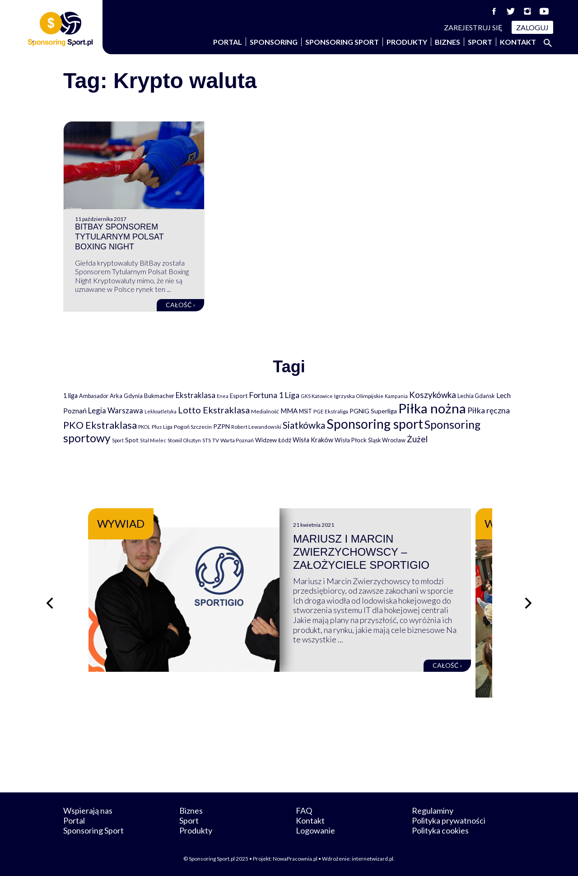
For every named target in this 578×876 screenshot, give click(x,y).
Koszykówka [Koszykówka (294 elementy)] (432, 395)
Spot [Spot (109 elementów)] (132, 440)
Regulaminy (432, 810)
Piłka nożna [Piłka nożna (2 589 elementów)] (432, 408)
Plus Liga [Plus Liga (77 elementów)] (162, 426)
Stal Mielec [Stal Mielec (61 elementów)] (153, 440)
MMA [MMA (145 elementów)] (289, 411)
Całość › (180, 305)
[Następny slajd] (528, 603)
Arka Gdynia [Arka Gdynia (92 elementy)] (126, 395)
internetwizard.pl (372, 858)
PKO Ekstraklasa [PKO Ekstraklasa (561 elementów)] (100, 425)
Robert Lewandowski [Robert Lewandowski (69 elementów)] (256, 427)
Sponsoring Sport (342, 41)
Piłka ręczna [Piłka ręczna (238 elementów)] (488, 410)
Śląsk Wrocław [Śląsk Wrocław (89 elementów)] (387, 440)
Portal (227, 41)
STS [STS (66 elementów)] (206, 440)
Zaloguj (532, 27)
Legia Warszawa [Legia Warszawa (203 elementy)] (115, 410)
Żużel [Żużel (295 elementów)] (417, 439)
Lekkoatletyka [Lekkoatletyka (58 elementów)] (160, 411)
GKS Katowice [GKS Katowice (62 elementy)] (317, 396)
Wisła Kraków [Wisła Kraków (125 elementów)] (313, 440)
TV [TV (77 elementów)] (215, 440)
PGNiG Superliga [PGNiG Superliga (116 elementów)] (373, 411)
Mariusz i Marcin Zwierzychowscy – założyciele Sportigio (371, 552)
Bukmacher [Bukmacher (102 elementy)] (159, 395)
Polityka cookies (440, 830)
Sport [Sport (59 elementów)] (118, 440)
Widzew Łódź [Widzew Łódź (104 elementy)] (273, 440)
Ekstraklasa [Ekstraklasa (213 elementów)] (195, 395)
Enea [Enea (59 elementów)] (222, 396)
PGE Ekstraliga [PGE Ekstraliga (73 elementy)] (330, 411)
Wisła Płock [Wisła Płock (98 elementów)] (351, 440)
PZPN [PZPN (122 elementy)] (221, 426)
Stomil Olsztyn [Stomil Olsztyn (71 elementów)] (184, 440)
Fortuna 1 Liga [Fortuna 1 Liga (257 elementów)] (274, 395)
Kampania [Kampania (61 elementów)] (396, 396)
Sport (480, 41)
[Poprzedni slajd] (50, 603)
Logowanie (315, 830)
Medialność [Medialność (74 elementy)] (265, 411)
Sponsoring (274, 41)
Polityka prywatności (448, 820)
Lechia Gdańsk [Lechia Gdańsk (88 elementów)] (476, 395)
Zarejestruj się (473, 27)
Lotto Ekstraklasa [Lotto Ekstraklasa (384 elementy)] (214, 409)
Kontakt (518, 41)
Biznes (447, 41)
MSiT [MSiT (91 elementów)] (305, 411)
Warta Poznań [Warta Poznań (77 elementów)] (237, 440)
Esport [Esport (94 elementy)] (238, 395)
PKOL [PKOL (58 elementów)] (144, 427)
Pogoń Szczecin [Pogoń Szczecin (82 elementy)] (193, 426)
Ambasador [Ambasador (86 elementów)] (93, 396)
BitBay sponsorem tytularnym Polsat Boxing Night (119, 236)
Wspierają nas (87, 810)
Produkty (407, 41)
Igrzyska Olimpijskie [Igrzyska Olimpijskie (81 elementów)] (358, 396)
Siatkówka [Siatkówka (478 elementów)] (304, 425)
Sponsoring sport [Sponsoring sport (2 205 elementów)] (374, 423)
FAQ (304, 810)
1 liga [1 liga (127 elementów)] (70, 395)
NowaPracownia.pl (295, 858)
